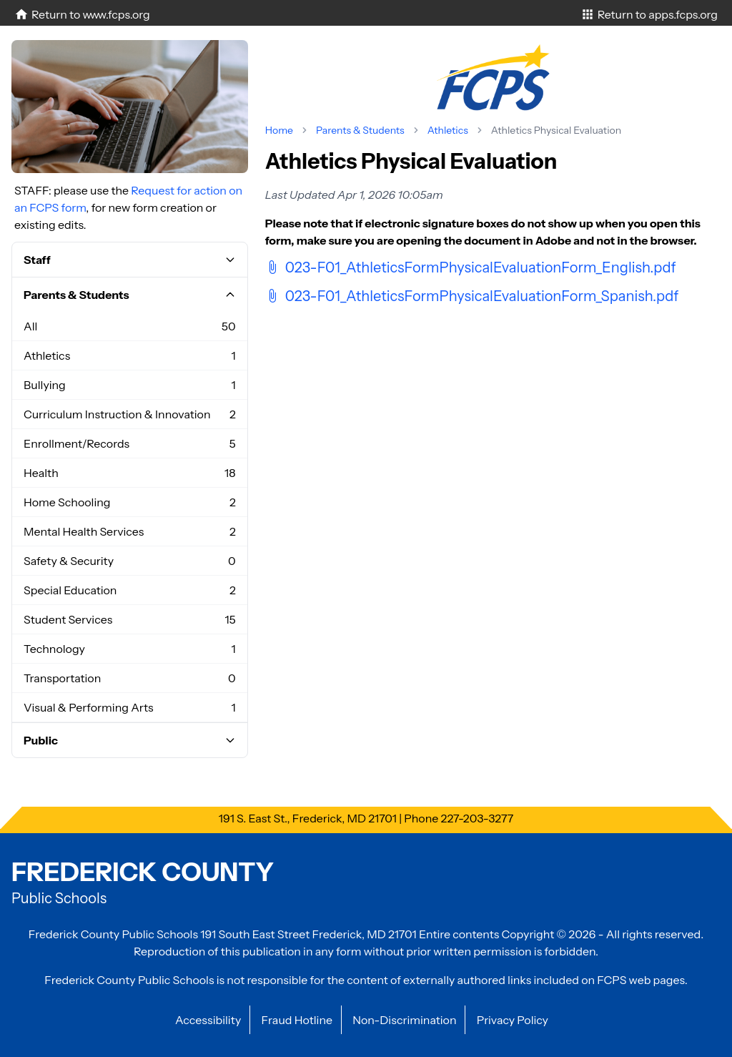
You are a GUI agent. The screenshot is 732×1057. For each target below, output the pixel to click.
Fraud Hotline (296, 1020)
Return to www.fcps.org (82, 14)
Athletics (447, 130)
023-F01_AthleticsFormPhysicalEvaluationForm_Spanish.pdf (472, 296)
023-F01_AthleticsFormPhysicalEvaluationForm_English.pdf (470, 267)
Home (279, 130)
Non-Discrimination (404, 1020)
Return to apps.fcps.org (649, 14)
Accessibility (208, 1020)
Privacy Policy (512, 1020)
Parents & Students (360, 130)
